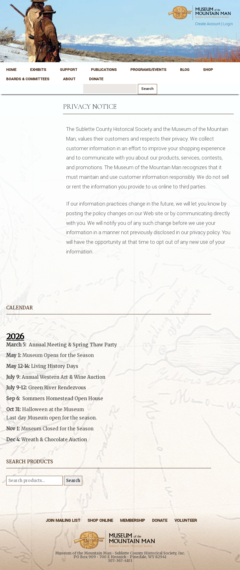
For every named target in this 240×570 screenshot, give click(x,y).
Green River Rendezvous (57, 388)
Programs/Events (148, 69)
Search (73, 480)
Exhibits (38, 69)
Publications (104, 69)
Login (228, 24)
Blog (184, 69)
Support (68, 69)
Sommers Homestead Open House (62, 398)
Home (11, 69)
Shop (208, 69)
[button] (108, 424)
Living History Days (54, 366)
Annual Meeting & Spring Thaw (66, 345)
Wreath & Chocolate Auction (54, 440)
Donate (96, 79)
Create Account (207, 24)
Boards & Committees (27, 79)
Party (110, 345)
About (69, 79)
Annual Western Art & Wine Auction (63, 377)
